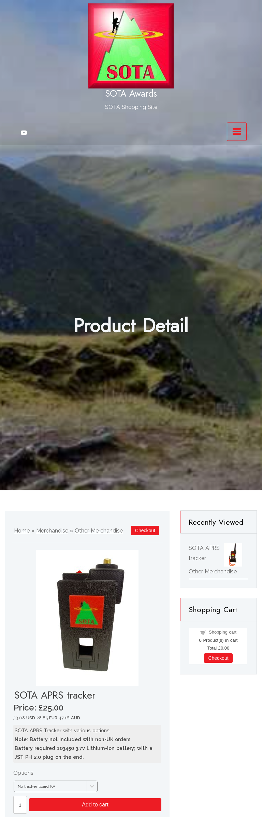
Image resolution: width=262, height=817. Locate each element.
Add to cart (95, 804)
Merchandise (52, 530)
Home (22, 530)
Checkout (218, 658)
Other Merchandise (99, 530)
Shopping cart (222, 632)
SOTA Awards (131, 93)
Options (23, 773)
